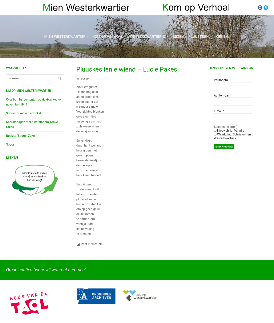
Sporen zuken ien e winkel (23, 113)
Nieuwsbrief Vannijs (229, 130)
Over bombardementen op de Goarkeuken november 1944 (34, 102)
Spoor (10, 144)
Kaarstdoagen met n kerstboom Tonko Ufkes (32, 124)
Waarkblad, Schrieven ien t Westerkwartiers (233, 136)
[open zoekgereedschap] (266, 36)
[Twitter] (266, 7)
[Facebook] (260, 7)
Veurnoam (221, 80)
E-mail (219, 111)
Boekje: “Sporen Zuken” (21, 136)
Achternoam (222, 95)
